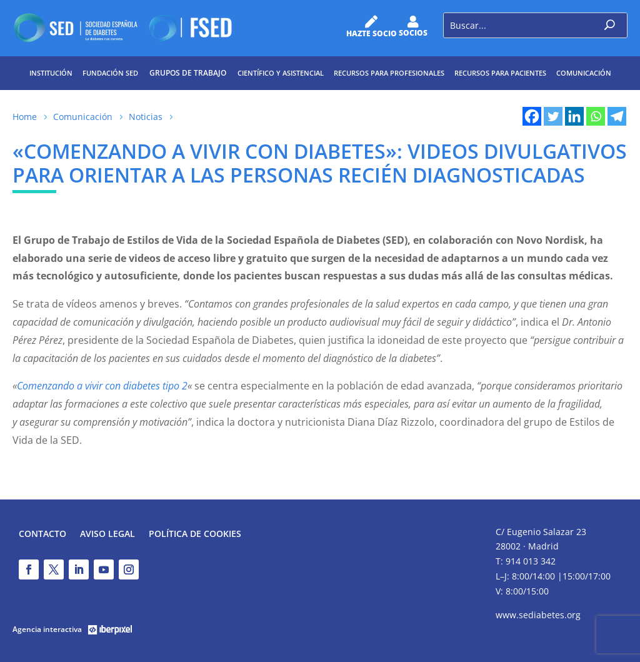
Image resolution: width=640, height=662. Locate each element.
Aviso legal (107, 534)
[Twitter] (553, 116)
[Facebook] (531, 116)
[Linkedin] (574, 116)
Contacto (42, 534)
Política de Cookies (195, 534)
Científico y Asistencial (281, 73)
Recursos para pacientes (500, 73)
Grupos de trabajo (187, 73)
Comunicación (583, 73)
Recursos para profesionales (389, 73)
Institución (50, 73)
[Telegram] (617, 116)
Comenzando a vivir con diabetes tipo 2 (102, 386)
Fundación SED (110, 73)
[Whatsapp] (595, 116)
